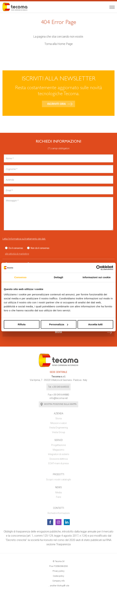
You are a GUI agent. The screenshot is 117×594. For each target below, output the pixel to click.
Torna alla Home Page (58, 44)
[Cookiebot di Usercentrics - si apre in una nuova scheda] (98, 267)
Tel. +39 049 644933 (58, 387)
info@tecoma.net (59, 398)
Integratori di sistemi (58, 454)
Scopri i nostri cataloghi (58, 479)
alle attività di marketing (17, 253)
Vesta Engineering (58, 427)
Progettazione (58, 445)
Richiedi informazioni (59, 513)
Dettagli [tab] (58, 277)
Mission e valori (58, 423)
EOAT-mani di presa (58, 463)
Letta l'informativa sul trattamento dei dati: (24, 238)
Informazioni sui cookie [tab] (97, 277)
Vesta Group (58, 432)
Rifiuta (22, 324)
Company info (58, 581)
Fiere (58, 497)
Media (58, 492)
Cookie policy (58, 576)
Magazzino (58, 449)
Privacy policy (58, 571)
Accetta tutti (95, 324)
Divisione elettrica (59, 459)
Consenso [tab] (20, 277)
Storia (58, 418)
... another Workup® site (58, 586)
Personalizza (58, 324)
